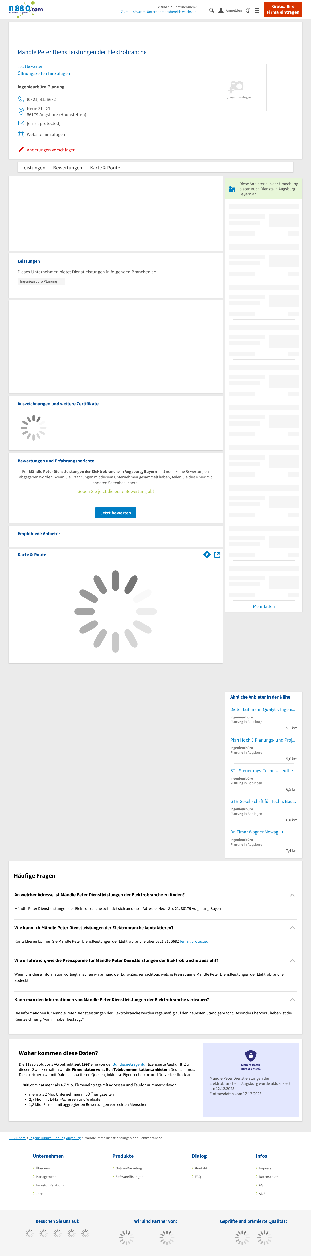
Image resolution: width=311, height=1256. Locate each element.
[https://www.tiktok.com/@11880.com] (44, 1234)
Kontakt (201, 1168)
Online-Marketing (129, 1168)
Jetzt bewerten (115, 513)
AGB (262, 1185)
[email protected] (195, 941)
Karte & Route (105, 167)
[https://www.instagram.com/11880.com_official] (58, 1234)
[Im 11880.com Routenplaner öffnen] (207, 553)
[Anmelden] (232, 10)
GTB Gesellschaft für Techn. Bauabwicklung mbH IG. (263, 801)
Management (46, 1176)
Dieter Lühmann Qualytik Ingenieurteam (263, 709)
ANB (262, 1193)
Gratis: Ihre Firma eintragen (283, 9)
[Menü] (259, 10)
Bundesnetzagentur (130, 1064)
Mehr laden (264, 606)
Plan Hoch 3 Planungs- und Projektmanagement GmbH (263, 740)
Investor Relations (50, 1185)
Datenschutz (268, 1176)
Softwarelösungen (129, 1176)
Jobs (39, 1193)
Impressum (267, 1168)
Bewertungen (67, 167)
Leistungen (33, 167)
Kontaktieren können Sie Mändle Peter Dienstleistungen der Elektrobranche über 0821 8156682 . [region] (112, 941)
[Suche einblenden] (213, 10)
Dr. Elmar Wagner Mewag (254, 832)
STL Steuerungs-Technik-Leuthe (261, 770)
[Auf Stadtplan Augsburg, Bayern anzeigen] (217, 554)
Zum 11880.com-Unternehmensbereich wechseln (159, 11)
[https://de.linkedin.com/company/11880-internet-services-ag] (85, 1234)
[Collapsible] (292, 895)
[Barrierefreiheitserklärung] (250, 10)
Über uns (43, 1168)
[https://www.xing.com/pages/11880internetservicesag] (72, 1234)
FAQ (198, 1176)
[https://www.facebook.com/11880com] (30, 1234)
